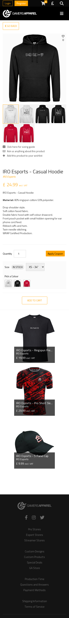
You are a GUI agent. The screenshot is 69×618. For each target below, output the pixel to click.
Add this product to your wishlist (22, 155)
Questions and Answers (34, 585)
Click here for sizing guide (19, 147)
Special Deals (34, 562)
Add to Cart (34, 300)
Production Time (34, 579)
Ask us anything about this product (24, 151)
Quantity (7, 253)
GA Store (34, 568)
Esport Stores (34, 535)
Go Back (11, 26)
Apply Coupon (55, 253)
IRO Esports (9, 176)
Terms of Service (34, 607)
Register (21, 3)
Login (8, 3)
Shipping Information (34, 601)
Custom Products (34, 557)
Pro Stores (34, 529)
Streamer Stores (34, 540)
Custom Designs (34, 551)
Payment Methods (34, 590)
